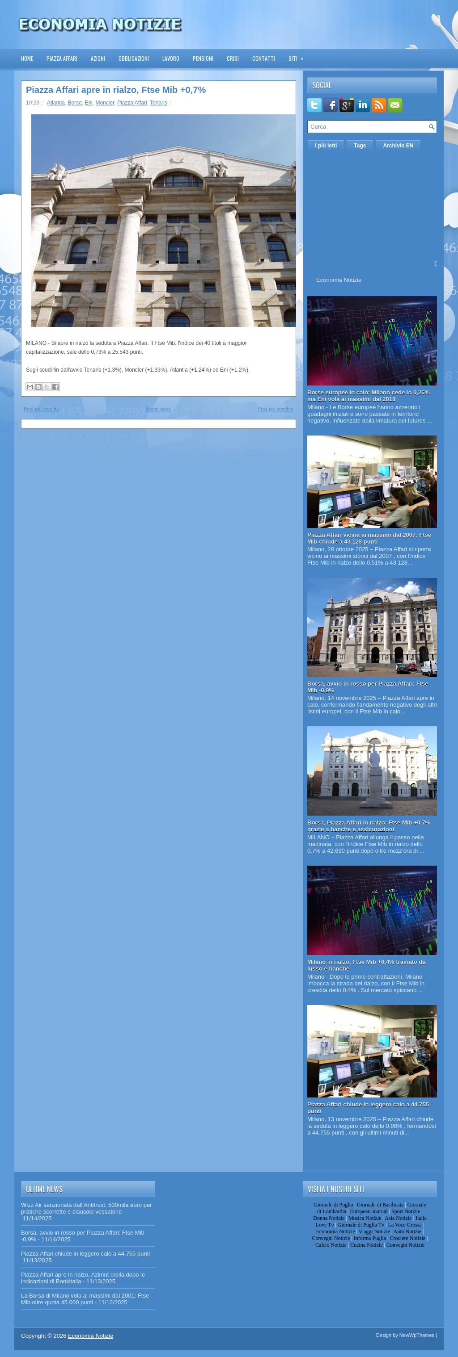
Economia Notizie (338, 279)
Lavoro (170, 58)
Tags (360, 145)
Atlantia (56, 103)
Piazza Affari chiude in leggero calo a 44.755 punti (85, 1253)
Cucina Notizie (366, 1245)
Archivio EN (398, 145)
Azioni (98, 58)
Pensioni (203, 58)
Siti (298, 55)
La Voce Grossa (405, 1225)
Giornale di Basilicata (380, 1205)
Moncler (104, 103)
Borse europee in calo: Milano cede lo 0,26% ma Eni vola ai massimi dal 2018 (368, 395)
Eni (88, 103)
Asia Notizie (398, 1218)
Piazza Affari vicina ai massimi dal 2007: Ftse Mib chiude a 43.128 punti (369, 538)
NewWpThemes (416, 1335)
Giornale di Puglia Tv (361, 1225)
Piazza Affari (62, 58)
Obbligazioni (134, 58)
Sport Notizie (405, 1211)
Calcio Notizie (331, 1245)
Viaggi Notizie (374, 1231)
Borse (74, 103)
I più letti (326, 145)
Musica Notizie (365, 1218)
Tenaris (158, 103)
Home (27, 58)
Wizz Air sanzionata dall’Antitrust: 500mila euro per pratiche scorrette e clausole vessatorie (86, 1208)
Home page (158, 408)
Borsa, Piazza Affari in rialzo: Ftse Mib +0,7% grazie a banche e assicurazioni (368, 826)
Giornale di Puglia (333, 1205)
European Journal (368, 1211)
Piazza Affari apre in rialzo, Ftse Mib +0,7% (116, 89)
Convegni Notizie (331, 1238)
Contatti (263, 58)
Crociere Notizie (408, 1238)
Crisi (233, 58)
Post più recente (41, 408)
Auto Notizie (407, 1231)
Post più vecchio (275, 408)
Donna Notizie (328, 1218)
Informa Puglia (370, 1238)
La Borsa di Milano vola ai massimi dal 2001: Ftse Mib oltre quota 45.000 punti (85, 1299)
